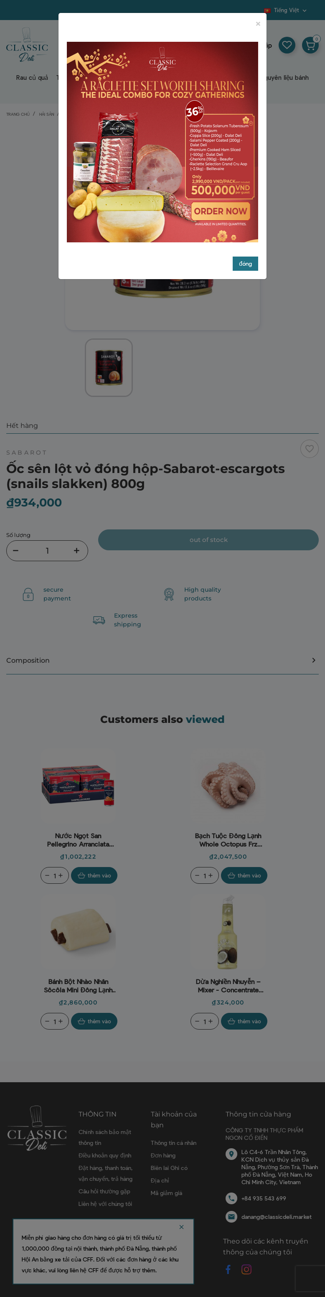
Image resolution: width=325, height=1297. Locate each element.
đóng (245, 202)
